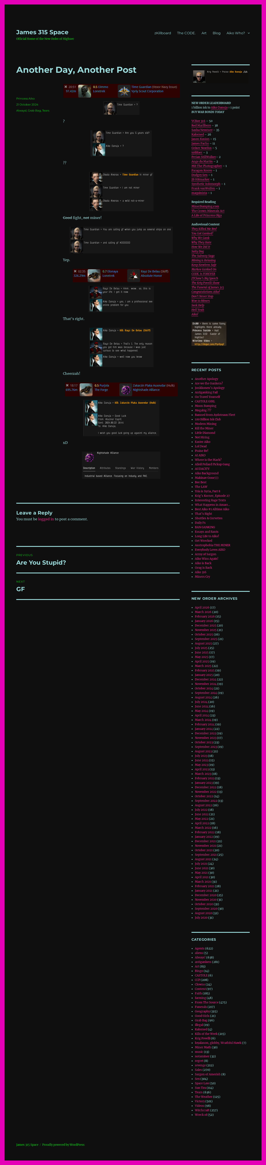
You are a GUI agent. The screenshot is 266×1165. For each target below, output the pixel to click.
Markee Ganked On (203, 269)
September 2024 (206, 693)
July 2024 (201, 702)
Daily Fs (200, 523)
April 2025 (202, 661)
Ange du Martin (202, 161)
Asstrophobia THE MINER (212, 545)
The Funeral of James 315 (207, 287)
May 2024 (201, 711)
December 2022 (205, 787)
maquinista (199, 193)
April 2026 (202, 607)
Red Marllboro (201, 125)
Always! (21, 110)
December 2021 (205, 841)
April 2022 (202, 823)
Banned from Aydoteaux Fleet (215, 415)
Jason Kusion (200, 139)
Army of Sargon (205, 554)
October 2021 (204, 850)
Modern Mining (206, 424)
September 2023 (206, 747)
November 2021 (205, 846)
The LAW (201, 487)
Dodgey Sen (199, 175)
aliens (199, 953)
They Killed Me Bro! (204, 229)
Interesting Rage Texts (210, 500)
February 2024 (205, 724)
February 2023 (204, 778)
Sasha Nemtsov (201, 130)
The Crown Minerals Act (207, 211)
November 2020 (206, 900)
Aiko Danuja (219, 107)
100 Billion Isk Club (208, 419)
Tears (45, 110)
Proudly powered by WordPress (63, 1145)
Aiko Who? (236, 33)
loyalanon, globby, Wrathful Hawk (218, 1043)
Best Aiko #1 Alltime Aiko (212, 509)
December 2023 (205, 733)
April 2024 (202, 715)
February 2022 (205, 832)
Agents (200, 948)
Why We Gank (200, 238)
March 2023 (203, 774)
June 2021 (201, 868)
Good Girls (202, 1016)
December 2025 (205, 625)
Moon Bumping (205, 406)
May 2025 (201, 657)
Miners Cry (202, 577)
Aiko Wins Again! (206, 559)
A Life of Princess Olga (206, 215)
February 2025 (205, 670)
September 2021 (206, 855)
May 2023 (201, 765)
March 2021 (203, 882)
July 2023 (201, 756)
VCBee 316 (198, 121)
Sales (198, 1070)
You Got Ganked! (202, 233)
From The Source (206, 1002)
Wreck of (201, 1115)
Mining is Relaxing (203, 260)
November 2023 (205, 738)
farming (200, 998)
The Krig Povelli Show (205, 283)
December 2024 (205, 679)
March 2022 (203, 828)
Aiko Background (206, 473)
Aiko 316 (200, 572)
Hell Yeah (197, 310)
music (199, 1052)
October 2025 (204, 634)
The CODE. (186, 33)
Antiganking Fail (206, 392)
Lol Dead (201, 446)
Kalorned (197, 134)
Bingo (199, 971)
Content (200, 989)
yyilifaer (196, 152)
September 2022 (206, 801)
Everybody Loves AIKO (210, 550)
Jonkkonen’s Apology (209, 388)
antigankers (203, 962)
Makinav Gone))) (206, 478)
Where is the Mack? (208, 460)
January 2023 (204, 783)
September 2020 (206, 909)
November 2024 (206, 684)
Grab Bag (34, 110)
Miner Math (203, 1047)
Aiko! (194, 314)
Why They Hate (201, 242)
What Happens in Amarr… (212, 505)
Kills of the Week (206, 1034)
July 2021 (201, 864)
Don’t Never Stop (202, 296)
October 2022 (204, 796)
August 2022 (203, 805)
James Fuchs (200, 143)
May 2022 (201, 819)
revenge (200, 1065)
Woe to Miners (200, 301)
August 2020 (203, 913)
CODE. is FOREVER (203, 274)
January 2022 (204, 837)
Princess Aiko (25, 98)
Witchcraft (202, 1110)
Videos (199, 1106)
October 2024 (204, 688)
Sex (197, 1079)
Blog (217, 33)
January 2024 (204, 729)
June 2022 (202, 814)
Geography (202, 1011)
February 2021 (204, 886)
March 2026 (203, 612)
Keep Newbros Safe (203, 265)
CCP (197, 980)
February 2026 (205, 616)
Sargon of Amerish (208, 1074)
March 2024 (203, 720)
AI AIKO (200, 455)
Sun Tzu (200, 1088)
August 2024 (203, 697)
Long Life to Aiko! (207, 536)
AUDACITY (202, 469)
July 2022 (201, 810)
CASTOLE (201, 975)
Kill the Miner (204, 428)
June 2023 (201, 760)
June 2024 (202, 706)
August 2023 (203, 751)
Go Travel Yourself (207, 397)
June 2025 (202, 652)
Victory (200, 1101)
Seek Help (197, 305)
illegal (199, 1025)
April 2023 (202, 769)
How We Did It (200, 247)
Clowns (200, 984)
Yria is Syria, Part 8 (207, 491)
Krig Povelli (202, 1038)
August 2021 (203, 859)
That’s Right (203, 514)
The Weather (203, 1097)
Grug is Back (203, 568)
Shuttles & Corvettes (209, 518)
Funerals (201, 1007)
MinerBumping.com (205, 206)
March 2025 (203, 666)
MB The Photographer (206, 166)
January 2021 (203, 891)
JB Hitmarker (200, 179)
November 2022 (206, 792)
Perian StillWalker (203, 157)
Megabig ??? (203, 410)
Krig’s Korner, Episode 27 (212, 496)
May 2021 (201, 873)
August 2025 (203, 643)
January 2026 (204, 621)
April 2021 (202, 877)
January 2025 (204, 675)
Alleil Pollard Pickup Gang (212, 464)
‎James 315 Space (42, 32)
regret (199, 1061)
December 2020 (205, 895)
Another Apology (206, 379)
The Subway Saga (203, 256)
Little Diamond (205, 433)
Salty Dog (197, 251)
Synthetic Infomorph (205, 184)
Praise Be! (201, 451)
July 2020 (201, 918)
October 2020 (204, 904)
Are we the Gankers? (209, 383)
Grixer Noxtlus (201, 148)
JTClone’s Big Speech (204, 278)
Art (204, 33)
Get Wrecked (203, 541)
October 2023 (204, 742)
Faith (198, 993)
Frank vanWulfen (203, 188)
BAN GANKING (205, 527)
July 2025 (201, 648)
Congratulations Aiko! (205, 292)
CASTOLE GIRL (205, 401)
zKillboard (162, 33)
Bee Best (200, 482)
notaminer (202, 1056)
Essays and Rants (206, 532)
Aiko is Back (203, 563)
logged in (46, 519)
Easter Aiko (202, 442)
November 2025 (206, 630)
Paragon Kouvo (201, 170)
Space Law (202, 1083)
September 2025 (206, 639)
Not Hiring (202, 437)
